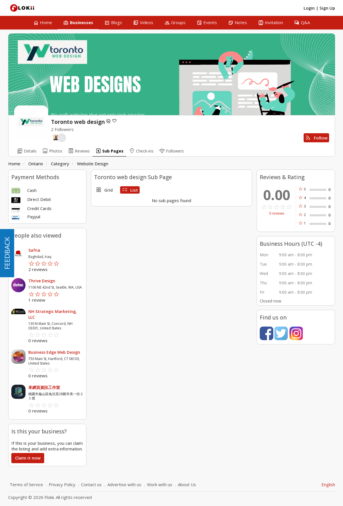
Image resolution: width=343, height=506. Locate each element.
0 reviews (276, 213)
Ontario (35, 163)
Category (60, 163)
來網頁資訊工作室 (44, 387)
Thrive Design (41, 280)
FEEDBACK (7, 253)
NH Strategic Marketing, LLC (52, 314)
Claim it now (28, 458)
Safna (34, 250)
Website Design (92, 163)
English (328, 484)
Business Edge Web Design (54, 352)
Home (14, 163)
